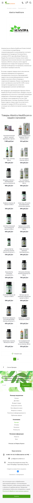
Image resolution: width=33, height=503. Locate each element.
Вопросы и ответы (16, 410)
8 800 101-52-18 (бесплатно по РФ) (17, 454)
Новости (16, 436)
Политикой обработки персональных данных (16, 491)
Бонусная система (16, 405)
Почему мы (16, 429)
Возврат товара (16, 403)
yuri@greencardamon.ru (18, 458)
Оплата (16, 398)
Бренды (16, 422)
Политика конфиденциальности (16, 413)
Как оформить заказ (16, 408)
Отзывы (16, 425)
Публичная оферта (16, 415)
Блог (16, 439)
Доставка (16, 400)
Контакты (16, 427)
